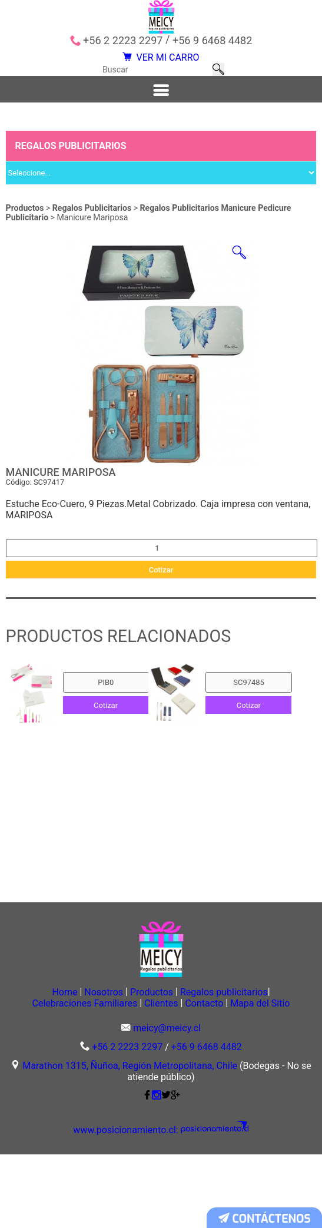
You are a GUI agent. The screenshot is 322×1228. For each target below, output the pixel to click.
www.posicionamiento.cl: (134, 1204)
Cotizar (161, 608)
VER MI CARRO (161, 63)
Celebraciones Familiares (97, 1063)
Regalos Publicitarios (93, 232)
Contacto (254, 1063)
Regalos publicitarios (252, 1051)
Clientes (192, 1063)
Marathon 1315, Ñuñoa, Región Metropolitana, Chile (129, 1140)
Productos (25, 232)
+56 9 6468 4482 (212, 41)
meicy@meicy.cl (167, 1102)
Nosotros (93, 1051)
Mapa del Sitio (161, 1076)
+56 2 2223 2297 (122, 41)
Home (36, 1051)
